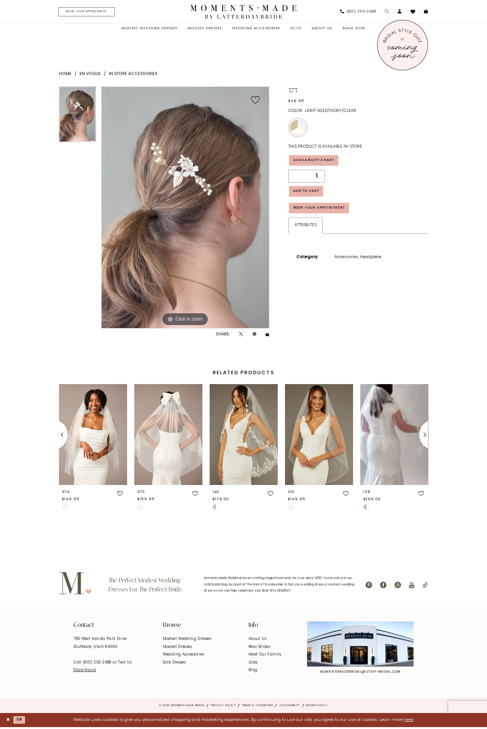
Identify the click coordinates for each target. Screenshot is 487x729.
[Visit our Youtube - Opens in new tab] (412, 587)
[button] (399, 12)
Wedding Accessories (183, 656)
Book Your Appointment (325, 215)
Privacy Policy (223, 706)
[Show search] (386, 12)
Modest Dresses (177, 648)
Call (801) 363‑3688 (93, 663)
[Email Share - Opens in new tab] (267, 335)
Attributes (305, 234)
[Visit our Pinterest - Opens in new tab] (368, 587)
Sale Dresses (174, 663)
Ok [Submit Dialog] (21, 721)
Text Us (125, 663)
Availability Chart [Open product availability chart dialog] (318, 162)
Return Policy (317, 706)
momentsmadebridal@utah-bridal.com (360, 673)
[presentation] (93, 436)
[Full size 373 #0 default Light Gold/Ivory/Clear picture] (185, 209)
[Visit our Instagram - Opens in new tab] (397, 587)
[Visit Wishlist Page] (413, 12)
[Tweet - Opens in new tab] (241, 336)
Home (65, 75)
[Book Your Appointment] (92, 12)
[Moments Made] (244, 12)
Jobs (253, 663)
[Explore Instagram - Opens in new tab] (360, 645)
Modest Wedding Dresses (187, 640)
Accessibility (289, 706)
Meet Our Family (265, 656)
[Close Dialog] (8, 721)
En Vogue (90, 75)
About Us (257, 640)
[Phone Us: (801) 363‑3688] (358, 12)
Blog (253, 671)
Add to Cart (310, 196)
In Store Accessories (133, 75)
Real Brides (259, 648)
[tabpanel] (77, 118)
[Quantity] (306, 179)
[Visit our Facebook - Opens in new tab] (383, 587)
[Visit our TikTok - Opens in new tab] (425, 587)
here (408, 721)
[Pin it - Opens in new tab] (254, 336)
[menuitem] (90, 12)
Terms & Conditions (258, 706)
